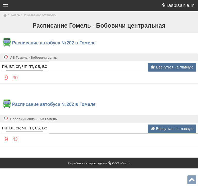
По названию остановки (39, 15)
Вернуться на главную (172, 67)
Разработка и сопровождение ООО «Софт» (99, 163)
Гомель (15, 15)
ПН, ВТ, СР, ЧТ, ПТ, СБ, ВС (24, 67)
